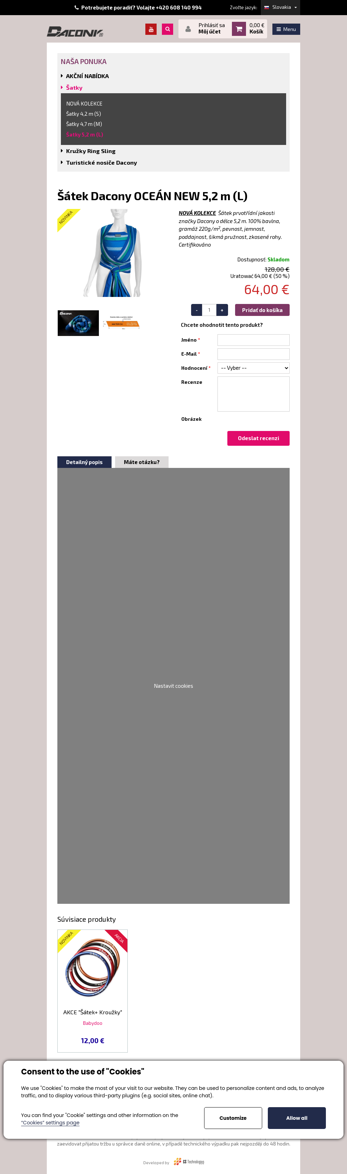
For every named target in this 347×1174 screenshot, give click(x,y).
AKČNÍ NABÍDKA (87, 75)
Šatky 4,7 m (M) (84, 124)
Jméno (189, 340)
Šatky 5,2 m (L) (84, 134)
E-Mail (189, 354)
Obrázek (191, 419)
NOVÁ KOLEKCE (84, 103)
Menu (286, 29)
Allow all (296, 1118)
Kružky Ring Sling (90, 150)
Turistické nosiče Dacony (101, 162)
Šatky (74, 87)
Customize (233, 1118)
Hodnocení (194, 368)
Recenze (191, 382)
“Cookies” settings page (50, 1122)
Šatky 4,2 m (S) (83, 113)
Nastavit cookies (173, 686)
